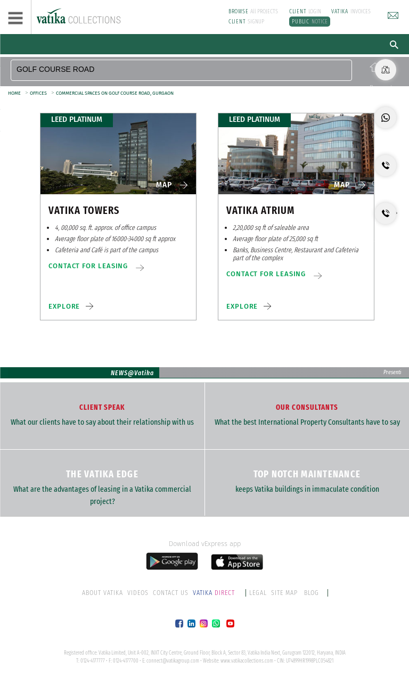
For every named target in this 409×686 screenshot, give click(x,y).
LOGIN (305, 11)
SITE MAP (284, 593)
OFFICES (38, 93)
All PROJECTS (253, 11)
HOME (14, 93)
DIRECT (214, 593)
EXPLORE (64, 306)
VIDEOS (138, 593)
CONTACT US (171, 593)
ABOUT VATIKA (102, 593)
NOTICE (310, 21)
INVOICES (351, 11)
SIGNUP (246, 21)
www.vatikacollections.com (246, 661)
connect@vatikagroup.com (172, 661)
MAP (164, 184)
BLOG (311, 593)
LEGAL (258, 593)
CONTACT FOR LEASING (88, 266)
